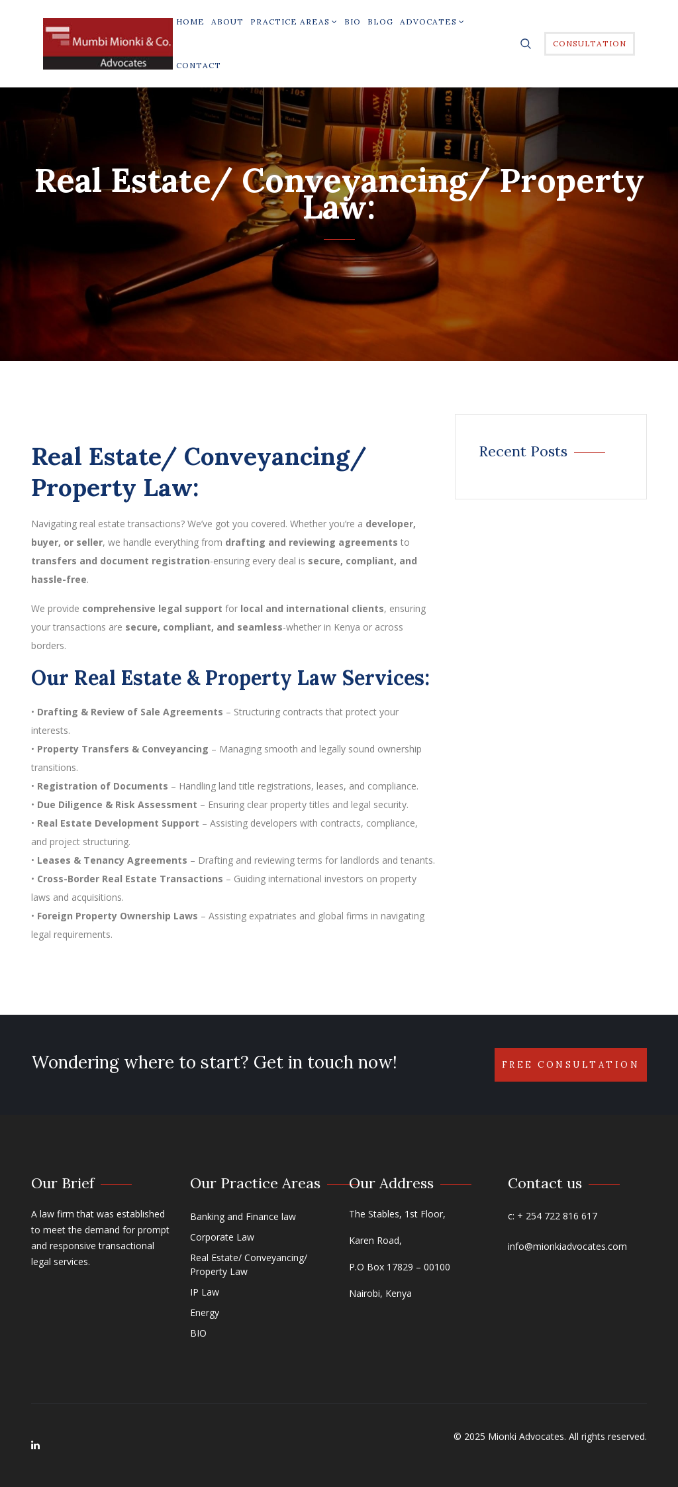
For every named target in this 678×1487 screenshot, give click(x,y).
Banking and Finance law (243, 1216)
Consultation (589, 43)
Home (190, 21)
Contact (198, 65)
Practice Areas (294, 21)
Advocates (432, 21)
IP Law (204, 1292)
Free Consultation (571, 1064)
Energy (204, 1312)
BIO (352, 21)
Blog (380, 21)
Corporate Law (222, 1237)
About (227, 21)
